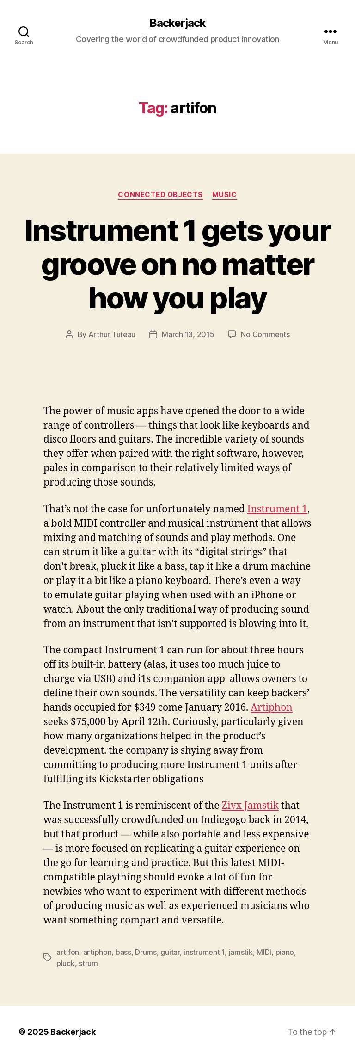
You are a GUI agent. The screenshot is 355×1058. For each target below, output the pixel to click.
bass (123, 952)
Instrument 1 (277, 509)
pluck (65, 963)
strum (88, 963)
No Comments (265, 334)
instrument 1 (204, 952)
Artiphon (272, 707)
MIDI (264, 952)
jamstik (241, 952)
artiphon (97, 952)
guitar (169, 952)
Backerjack (177, 23)
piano (284, 952)
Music (224, 195)
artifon (67, 952)
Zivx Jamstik (250, 806)
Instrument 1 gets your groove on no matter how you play (177, 263)
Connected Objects (160, 195)
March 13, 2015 (188, 334)
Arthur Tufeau (112, 334)
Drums (146, 952)
